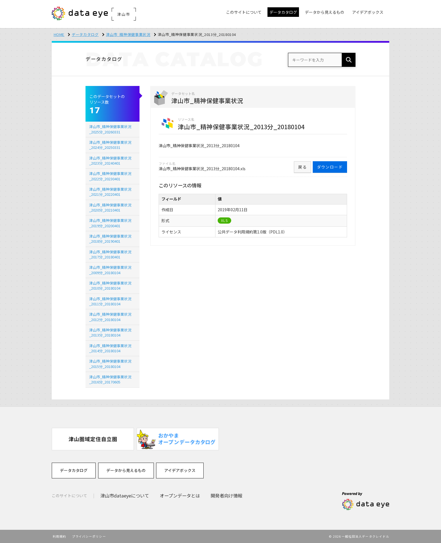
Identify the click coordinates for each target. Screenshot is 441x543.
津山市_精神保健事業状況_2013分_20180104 (110, 332)
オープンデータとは (180, 495)
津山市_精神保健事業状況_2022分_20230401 (110, 176)
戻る (302, 167)
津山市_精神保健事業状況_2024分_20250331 (110, 145)
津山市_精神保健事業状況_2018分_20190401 (110, 238)
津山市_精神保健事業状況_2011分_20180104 (110, 301)
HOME (59, 34)
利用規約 (59, 536)
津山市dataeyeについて (124, 495)
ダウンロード (330, 167)
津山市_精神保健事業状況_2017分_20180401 (110, 254)
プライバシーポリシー (89, 536)
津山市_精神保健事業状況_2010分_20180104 (110, 285)
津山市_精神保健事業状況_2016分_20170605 (110, 379)
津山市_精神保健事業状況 (128, 34)
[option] (92, 439)
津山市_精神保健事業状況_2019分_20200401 (110, 223)
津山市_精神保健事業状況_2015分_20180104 (110, 363)
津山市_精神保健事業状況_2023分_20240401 (110, 160)
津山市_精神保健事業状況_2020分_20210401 (110, 207)
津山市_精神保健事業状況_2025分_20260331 (110, 129)
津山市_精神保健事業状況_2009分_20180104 (110, 270)
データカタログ (85, 34)
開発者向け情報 (226, 495)
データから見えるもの (126, 470)
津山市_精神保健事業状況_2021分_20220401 (110, 192)
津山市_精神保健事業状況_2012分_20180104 (110, 317)
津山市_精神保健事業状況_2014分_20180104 (110, 348)
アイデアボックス (179, 470)
